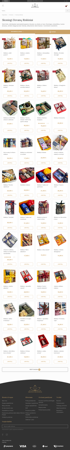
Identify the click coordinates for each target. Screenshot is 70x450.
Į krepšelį (9, 63)
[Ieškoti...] (32, 10)
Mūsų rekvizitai (6, 405)
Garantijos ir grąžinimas (31, 403)
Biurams (58, 400)
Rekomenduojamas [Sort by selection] (17, 31)
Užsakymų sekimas (7, 417)
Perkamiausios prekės (44, 410)
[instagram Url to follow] (67, 1)
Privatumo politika (30, 410)
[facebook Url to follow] (65, 1)
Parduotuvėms (60, 403)
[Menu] (3, 5)
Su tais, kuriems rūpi (7, 408)
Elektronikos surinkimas (31, 417)
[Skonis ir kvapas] (35, 5)
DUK (26, 408)
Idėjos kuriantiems (61, 408)
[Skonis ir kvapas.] (35, 388)
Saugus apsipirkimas (7, 403)
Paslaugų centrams (61, 405)
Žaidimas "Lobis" (29, 419)
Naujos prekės (42, 407)
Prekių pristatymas (30, 400)
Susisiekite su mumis (7, 410)
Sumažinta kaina (43, 405)
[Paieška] (67, 10)
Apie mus (4, 400)
